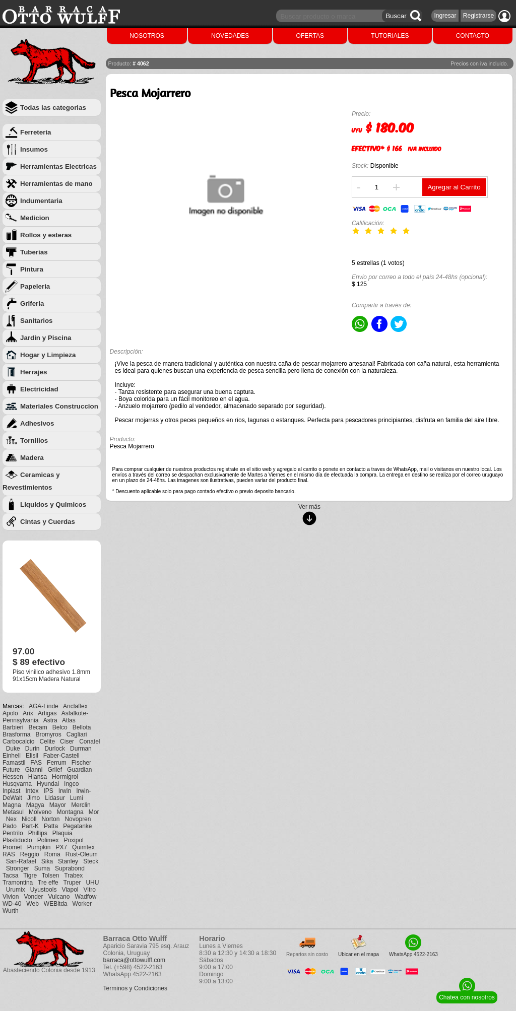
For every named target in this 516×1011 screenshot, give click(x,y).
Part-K (30, 826)
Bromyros (48, 734)
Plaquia (62, 833)
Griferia (32, 303)
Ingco (71, 783)
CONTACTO (472, 35)
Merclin (81, 804)
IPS (48, 790)
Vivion (11, 896)
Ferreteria (35, 132)
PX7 (61, 847)
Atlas (69, 720)
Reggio (29, 854)
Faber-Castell (61, 755)
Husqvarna (17, 783)
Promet (12, 847)
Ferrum (57, 762)
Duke (13, 748)
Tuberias (34, 252)
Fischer (81, 762)
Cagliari (77, 734)
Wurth (11, 910)
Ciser (67, 741)
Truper (72, 882)
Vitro (90, 889)
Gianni (34, 769)
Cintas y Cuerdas (47, 521)
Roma (52, 854)
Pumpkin (39, 847)
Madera (32, 457)
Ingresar (445, 15)
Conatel (89, 741)
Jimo (33, 797)
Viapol (69, 889)
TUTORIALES (390, 35)
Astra (50, 720)
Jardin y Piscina (46, 338)
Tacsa (10, 875)
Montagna (69, 812)
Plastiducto (17, 840)
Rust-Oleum (82, 854)
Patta (51, 826)
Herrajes (33, 372)
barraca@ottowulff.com (134, 960)
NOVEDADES (230, 35)
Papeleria (35, 286)
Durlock (54, 748)
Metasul (13, 812)
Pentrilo (13, 833)
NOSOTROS (147, 35)
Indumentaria (41, 201)
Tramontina (18, 882)
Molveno (40, 812)
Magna (12, 804)
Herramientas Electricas (58, 166)
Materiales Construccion (59, 406)
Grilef (54, 769)
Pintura (31, 269)
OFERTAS (310, 35)
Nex (11, 819)
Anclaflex (75, 706)
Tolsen (50, 875)
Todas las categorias (53, 107)
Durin (32, 748)
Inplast (11, 790)
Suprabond (70, 868)
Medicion (34, 218)
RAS (9, 854)
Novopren (77, 819)
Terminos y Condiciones (135, 988)
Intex (31, 790)
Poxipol (73, 840)
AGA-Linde (43, 706)
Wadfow (85, 896)
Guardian (79, 769)
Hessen (13, 776)
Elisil (32, 755)
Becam (37, 727)
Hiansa (37, 776)
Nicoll (29, 819)
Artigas (47, 713)
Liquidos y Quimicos (53, 504)
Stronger (17, 868)
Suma (42, 868)
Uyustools (43, 889)
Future (11, 769)
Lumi (76, 797)
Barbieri (13, 727)
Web (32, 903)
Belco (60, 727)
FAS (36, 762)
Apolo (10, 713)
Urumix (15, 889)
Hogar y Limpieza (48, 355)
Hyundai (48, 783)
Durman (81, 748)
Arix (28, 713)
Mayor (57, 804)
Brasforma (16, 734)
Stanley (68, 861)
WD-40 (12, 903)
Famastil (14, 762)
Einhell (12, 755)
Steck (90, 861)
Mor (94, 812)
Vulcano (59, 896)
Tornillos (34, 440)
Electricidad (39, 389)
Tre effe (48, 882)
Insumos (34, 149)
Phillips (37, 833)
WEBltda (56, 903)
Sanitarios (36, 320)
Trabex (73, 875)
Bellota (82, 727)
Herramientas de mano (56, 183)
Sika (47, 861)
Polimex (48, 840)
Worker (82, 903)
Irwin (64, 790)
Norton (50, 819)
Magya (35, 804)
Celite (47, 741)
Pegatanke (77, 826)
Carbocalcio (18, 741)
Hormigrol (65, 776)
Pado (10, 826)
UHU (92, 882)
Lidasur (54, 797)
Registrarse (478, 15)
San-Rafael (21, 861)
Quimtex (83, 847)
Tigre (30, 875)
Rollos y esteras (46, 235)
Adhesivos (37, 423)
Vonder (33, 896)
